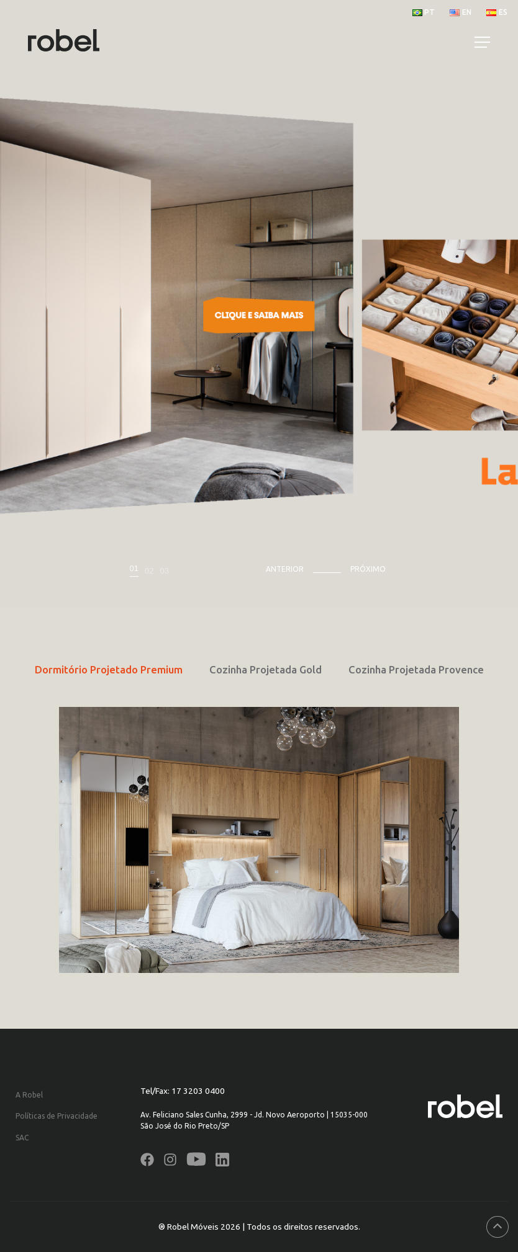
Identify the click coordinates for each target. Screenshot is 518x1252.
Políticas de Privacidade (57, 1116)
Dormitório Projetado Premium (109, 669)
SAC (22, 1138)
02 (149, 571)
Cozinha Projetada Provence (416, 669)
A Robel (29, 1095)
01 (134, 568)
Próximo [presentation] (368, 569)
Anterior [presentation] (285, 569)
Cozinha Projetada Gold (265, 669)
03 (164, 571)
